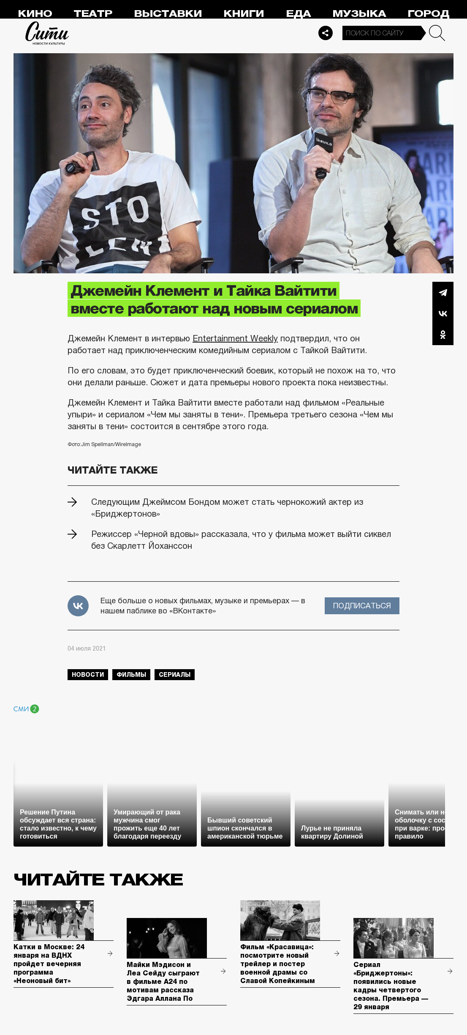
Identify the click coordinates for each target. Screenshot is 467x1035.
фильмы (131, 674)
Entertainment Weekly (235, 338)
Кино (35, 13)
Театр (92, 13)
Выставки (168, 13)
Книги (243, 13)
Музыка (359, 13)
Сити (47, 33)
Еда (298, 13)
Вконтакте (442, 313)
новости (88, 674)
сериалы (174, 674)
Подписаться (362, 606)
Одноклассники (442, 334)
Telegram (442, 292)
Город (428, 13)
